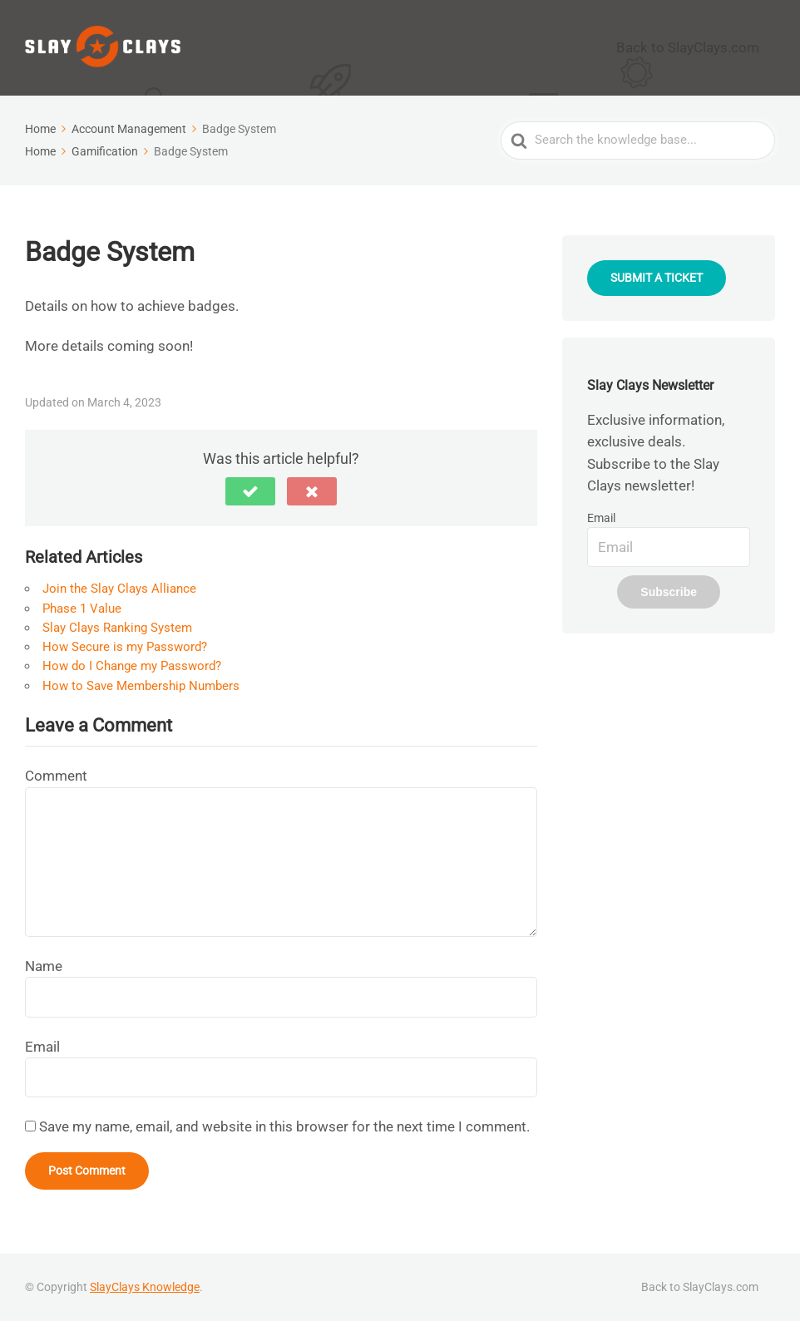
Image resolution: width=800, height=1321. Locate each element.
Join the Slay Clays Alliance (119, 587)
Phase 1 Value (81, 606)
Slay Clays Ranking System (117, 626)
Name (43, 964)
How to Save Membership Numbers (141, 684)
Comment (56, 774)
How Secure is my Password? (124, 645)
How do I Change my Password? (131, 665)
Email (42, 1045)
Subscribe (668, 591)
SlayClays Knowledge (145, 1286)
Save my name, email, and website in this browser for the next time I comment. (284, 1125)
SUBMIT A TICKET (656, 276)
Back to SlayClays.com (704, 46)
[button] (250, 490)
